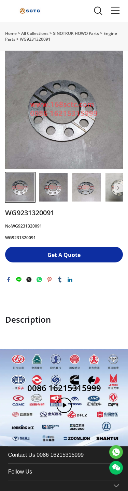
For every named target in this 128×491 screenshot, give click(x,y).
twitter (29, 279)
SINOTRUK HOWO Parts (76, 33)
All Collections (34, 33)
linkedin (70, 279)
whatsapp (39, 279)
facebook (8, 279)
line (18, 279)
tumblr (59, 279)
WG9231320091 (35, 39)
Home (11, 33)
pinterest (49, 279)
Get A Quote (64, 255)
